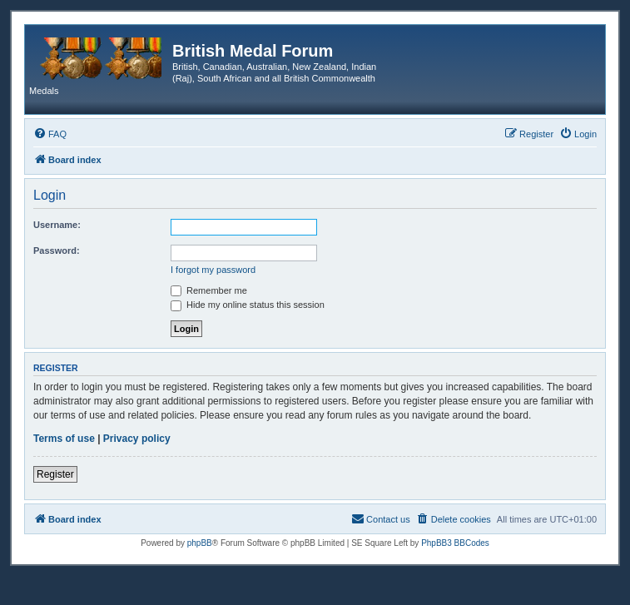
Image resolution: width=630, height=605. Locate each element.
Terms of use (64, 438)
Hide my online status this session (248, 305)
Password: (56, 250)
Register (55, 474)
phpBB (199, 543)
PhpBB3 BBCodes (455, 543)
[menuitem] (50, 134)
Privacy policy (137, 438)
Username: (57, 225)
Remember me (209, 290)
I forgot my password (213, 270)
